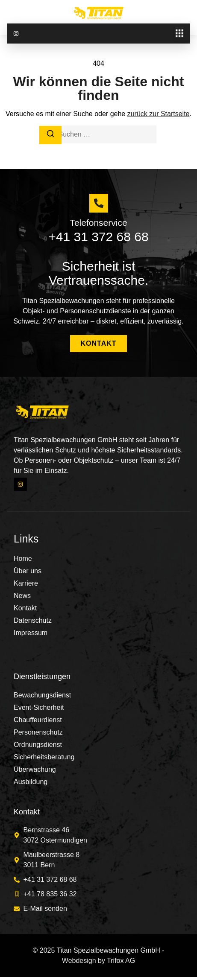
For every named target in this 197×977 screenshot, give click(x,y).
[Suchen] (50, 135)
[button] (179, 33)
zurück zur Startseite (158, 113)
